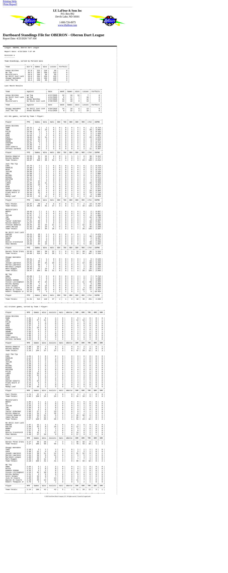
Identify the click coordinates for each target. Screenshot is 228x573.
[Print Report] (10, 4)
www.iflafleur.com (67, 25)
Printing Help (10, 1)
